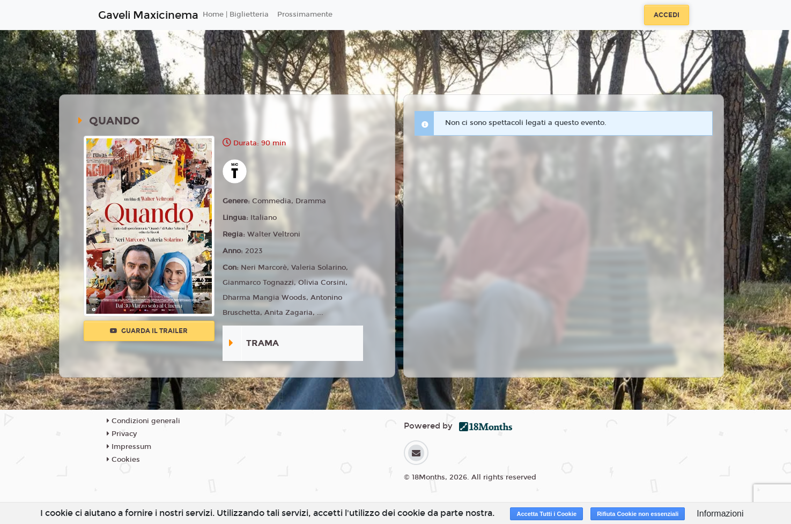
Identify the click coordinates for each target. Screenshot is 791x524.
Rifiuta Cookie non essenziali (637, 514)
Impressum (129, 446)
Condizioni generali (143, 421)
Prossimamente (304, 14)
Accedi (666, 15)
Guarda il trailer (149, 331)
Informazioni (720, 513)
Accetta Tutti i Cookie (546, 514)
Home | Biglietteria (236, 14)
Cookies (123, 459)
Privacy (122, 434)
